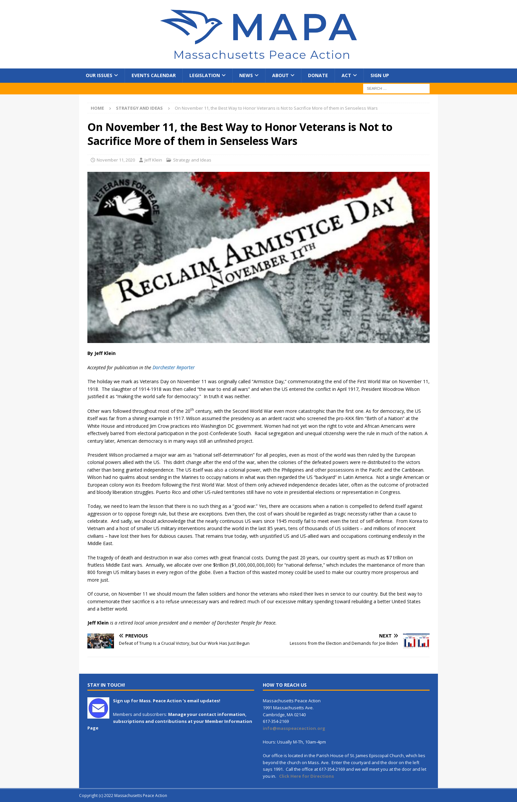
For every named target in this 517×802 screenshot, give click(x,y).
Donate (318, 75)
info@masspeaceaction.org (294, 728)
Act (346, 75)
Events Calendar (154, 75)
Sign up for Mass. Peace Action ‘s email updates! (166, 701)
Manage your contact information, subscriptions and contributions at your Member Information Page (169, 721)
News (246, 75)
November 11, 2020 (116, 160)
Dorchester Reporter (174, 367)
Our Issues (99, 75)
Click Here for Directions (306, 776)
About (280, 75)
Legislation (204, 75)
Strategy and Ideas (192, 160)
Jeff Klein (153, 160)
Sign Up (379, 75)
